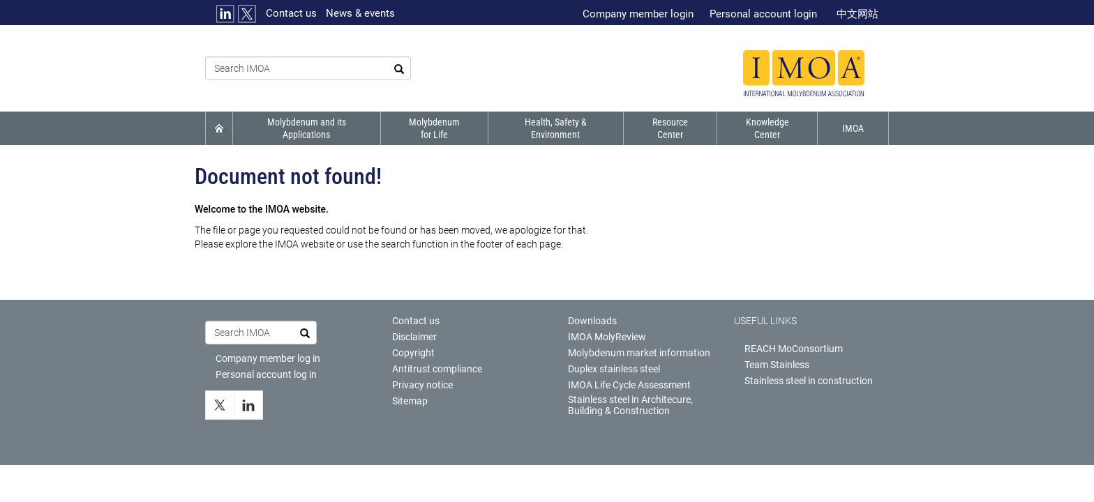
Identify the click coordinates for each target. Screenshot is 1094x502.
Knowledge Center (766, 128)
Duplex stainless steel (614, 368)
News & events (360, 13)
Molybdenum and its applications (306, 128)
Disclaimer (414, 336)
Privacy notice (422, 384)
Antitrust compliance (437, 368)
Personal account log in (266, 374)
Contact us (291, 13)
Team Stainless (776, 364)
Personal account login (763, 14)
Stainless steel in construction (808, 380)
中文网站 (857, 14)
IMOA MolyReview (607, 336)
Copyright (413, 352)
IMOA (853, 128)
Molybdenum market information (639, 352)
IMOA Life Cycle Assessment (629, 384)
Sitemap (410, 400)
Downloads (592, 320)
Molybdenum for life (433, 128)
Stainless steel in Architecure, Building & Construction (630, 405)
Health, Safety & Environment (554, 128)
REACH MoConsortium (793, 348)
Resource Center (669, 128)
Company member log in (268, 358)
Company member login (638, 14)
